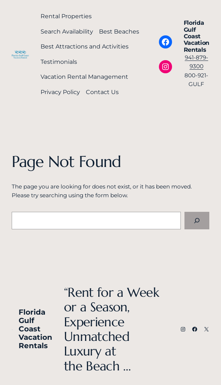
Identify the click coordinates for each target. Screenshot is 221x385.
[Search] (196, 220)
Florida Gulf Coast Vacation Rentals (196, 36)
